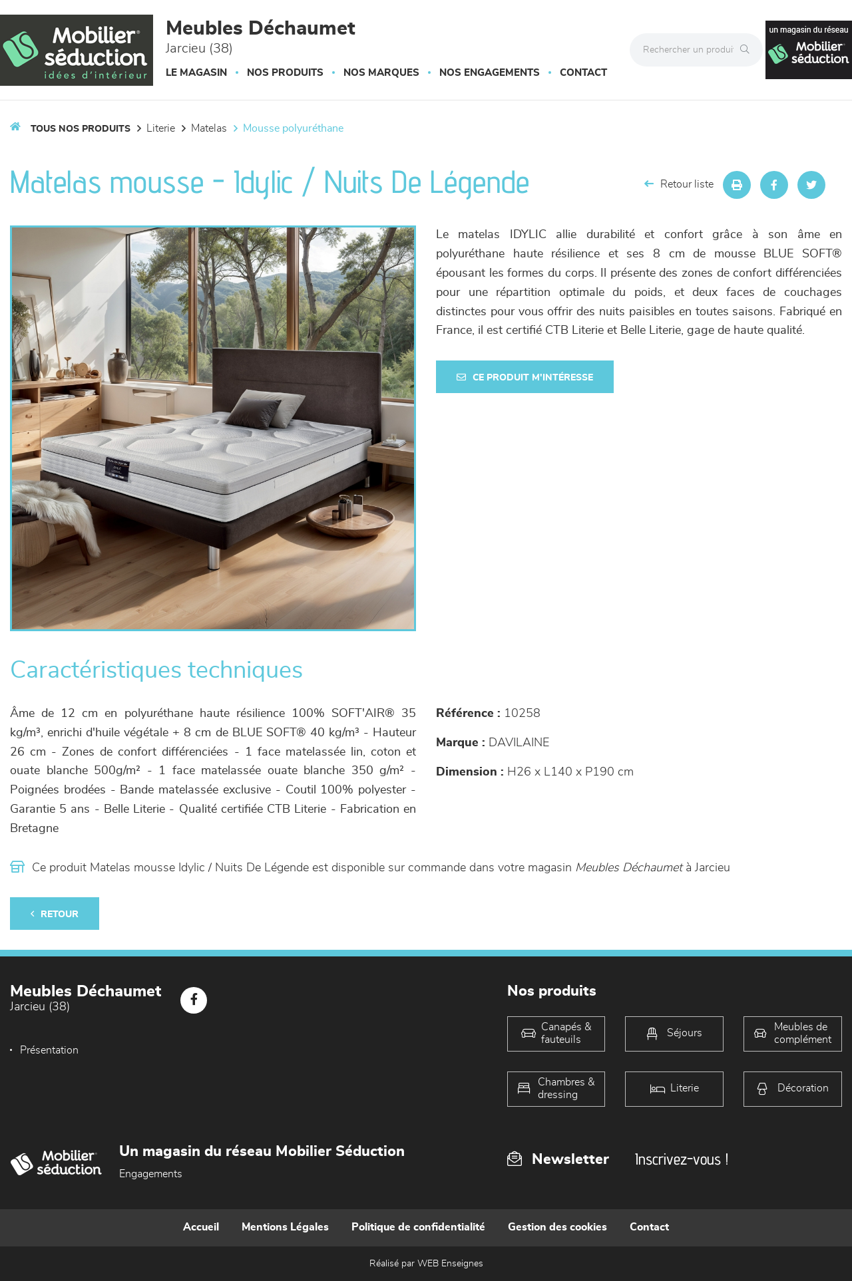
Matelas (209, 128)
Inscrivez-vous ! (681, 1159)
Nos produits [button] (285, 73)
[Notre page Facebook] (193, 1000)
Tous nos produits (80, 129)
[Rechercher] (748, 50)
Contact (583, 73)
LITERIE (160, 128)
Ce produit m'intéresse (525, 377)
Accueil (201, 1227)
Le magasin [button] (196, 73)
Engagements (150, 1174)
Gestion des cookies (557, 1227)
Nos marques (381, 73)
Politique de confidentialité (418, 1227)
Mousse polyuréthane (293, 128)
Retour (55, 914)
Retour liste (679, 184)
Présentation (49, 1050)
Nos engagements (489, 73)
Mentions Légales (285, 1227)
